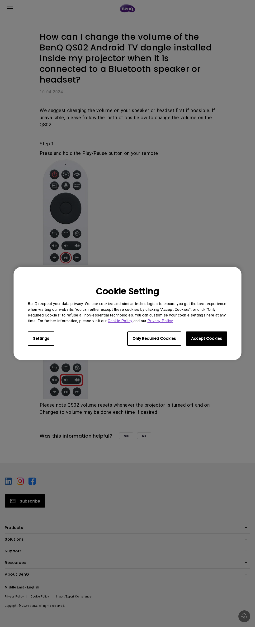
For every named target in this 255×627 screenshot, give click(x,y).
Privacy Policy (160, 321)
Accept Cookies (206, 338)
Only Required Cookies (154, 338)
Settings (41, 338)
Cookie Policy (120, 321)
